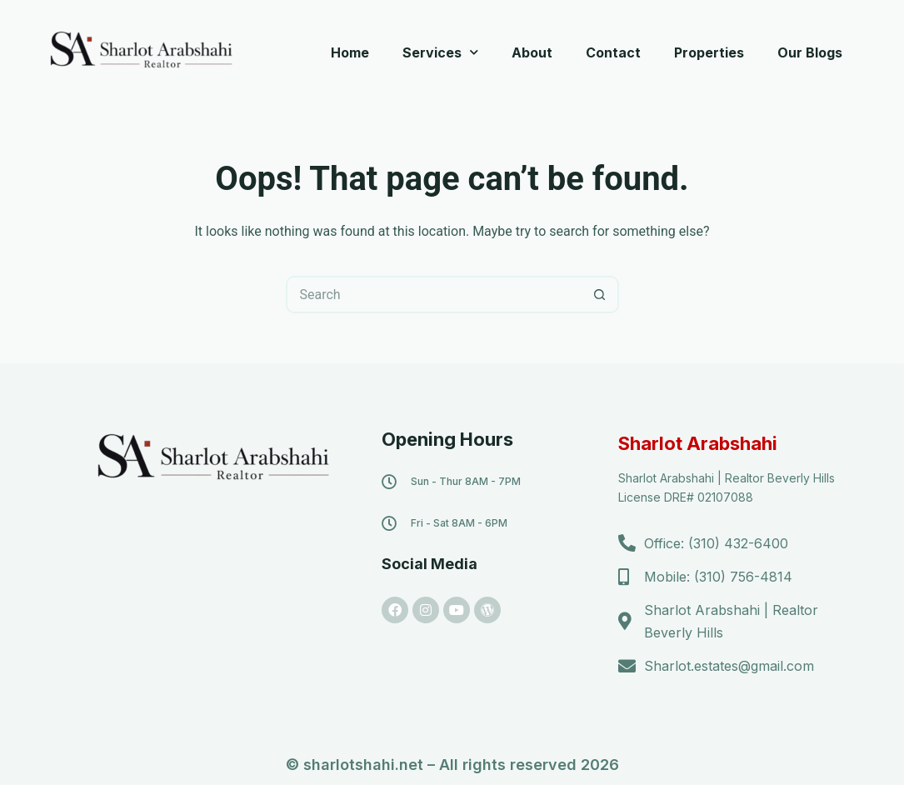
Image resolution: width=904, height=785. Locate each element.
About (532, 52)
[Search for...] (434, 294)
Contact (613, 52)
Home (350, 52)
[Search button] (600, 294)
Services (440, 52)
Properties (709, 52)
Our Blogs (809, 52)
